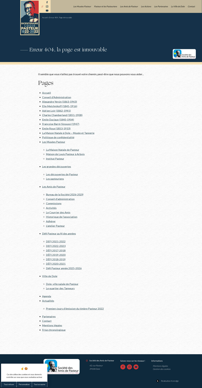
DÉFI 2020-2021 (56, 260)
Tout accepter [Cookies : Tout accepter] (39, 384)
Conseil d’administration (60, 196)
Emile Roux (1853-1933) (56, 127)
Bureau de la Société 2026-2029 (64, 192)
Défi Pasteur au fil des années (59, 230)
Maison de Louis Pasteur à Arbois (65, 152)
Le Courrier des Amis (58, 209)
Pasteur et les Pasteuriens (105, 6)
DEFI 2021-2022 (56, 238)
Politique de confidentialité (58, 136)
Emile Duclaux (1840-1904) (58, 118)
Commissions (53, 201)
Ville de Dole (49, 272)
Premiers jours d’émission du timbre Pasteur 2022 (75, 304)
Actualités (48, 296)
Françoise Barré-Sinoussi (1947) (60, 123)
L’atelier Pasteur (55, 222)
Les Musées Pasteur (82, 6)
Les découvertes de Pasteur (62, 172)
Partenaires (49, 311)
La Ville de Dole (178, 6)
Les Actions (146, 6)
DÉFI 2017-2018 (56, 246)
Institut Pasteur (55, 157)
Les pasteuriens (55, 176)
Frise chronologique (54, 324)
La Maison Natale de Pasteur (62, 148)
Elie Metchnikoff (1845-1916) (59, 105)
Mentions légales (52, 320)
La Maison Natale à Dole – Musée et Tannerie (68, 131)
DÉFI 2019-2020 (56, 251)
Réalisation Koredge (167, 376)
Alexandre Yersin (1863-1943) (59, 101)
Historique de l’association (61, 214)
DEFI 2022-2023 (56, 242)
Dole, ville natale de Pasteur (62, 279)
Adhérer (51, 218)
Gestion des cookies (161, 364)
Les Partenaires (161, 6)
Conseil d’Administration (56, 97)
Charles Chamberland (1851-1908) (62, 114)
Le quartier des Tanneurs (60, 284)
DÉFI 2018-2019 (56, 255)
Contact (191, 6)
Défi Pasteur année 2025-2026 (64, 264)
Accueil (45, 17)
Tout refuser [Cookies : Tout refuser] (9, 384)
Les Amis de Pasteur (129, 6)
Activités (51, 205)
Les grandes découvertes (56, 164)
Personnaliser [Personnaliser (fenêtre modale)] (24, 384)
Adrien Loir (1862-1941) (56, 110)
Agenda (46, 291)
